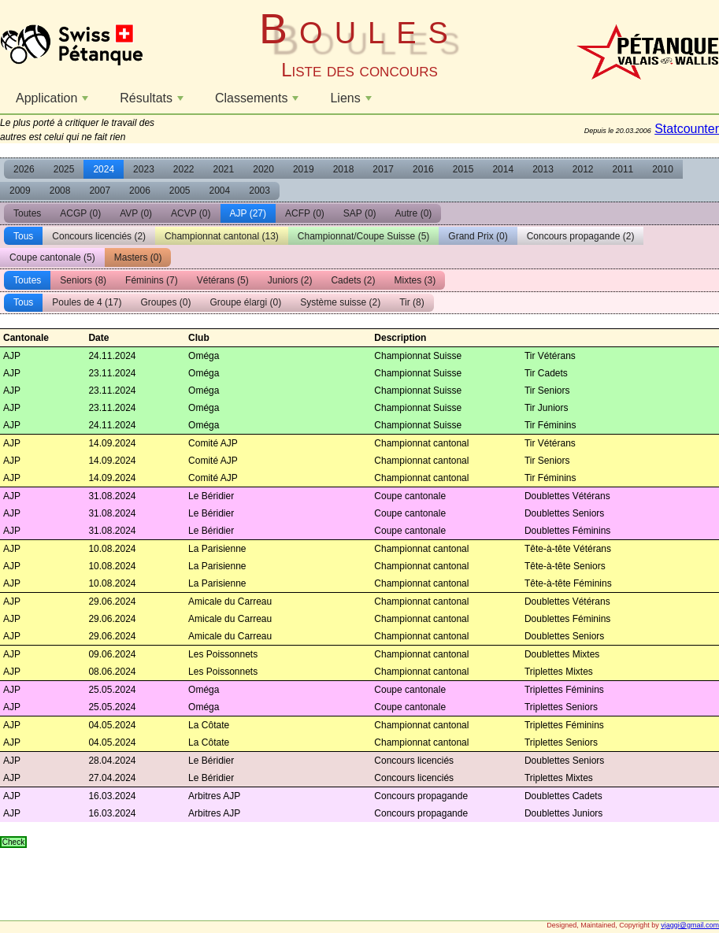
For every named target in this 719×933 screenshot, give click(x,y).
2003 (259, 190)
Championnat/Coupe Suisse (363, 236)
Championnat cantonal (222, 236)
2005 (180, 190)
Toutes (27, 213)
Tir (411, 302)
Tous (23, 236)
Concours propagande (581, 236)
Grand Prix (477, 236)
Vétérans (223, 280)
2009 (20, 190)
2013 (543, 169)
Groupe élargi (245, 302)
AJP (248, 213)
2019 (303, 169)
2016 (423, 169)
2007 (99, 190)
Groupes (165, 302)
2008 (60, 190)
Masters (138, 257)
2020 (263, 169)
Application (54, 102)
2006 (139, 190)
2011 (623, 169)
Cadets (353, 280)
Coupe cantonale (52, 257)
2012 (583, 169)
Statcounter (686, 128)
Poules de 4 (86, 302)
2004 (220, 190)
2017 (383, 169)
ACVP (190, 213)
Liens (352, 102)
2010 (662, 169)
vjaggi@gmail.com (690, 925)
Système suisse (340, 302)
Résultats (153, 102)
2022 (184, 169)
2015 (463, 169)
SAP (359, 213)
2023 (143, 169)
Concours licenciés (99, 236)
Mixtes (414, 280)
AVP (136, 213)
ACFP (304, 213)
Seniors (83, 280)
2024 (103, 169)
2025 (64, 169)
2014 (502, 169)
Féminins (151, 280)
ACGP (80, 213)
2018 (343, 169)
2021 (224, 169)
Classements (258, 102)
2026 (24, 169)
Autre (413, 213)
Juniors (290, 280)
